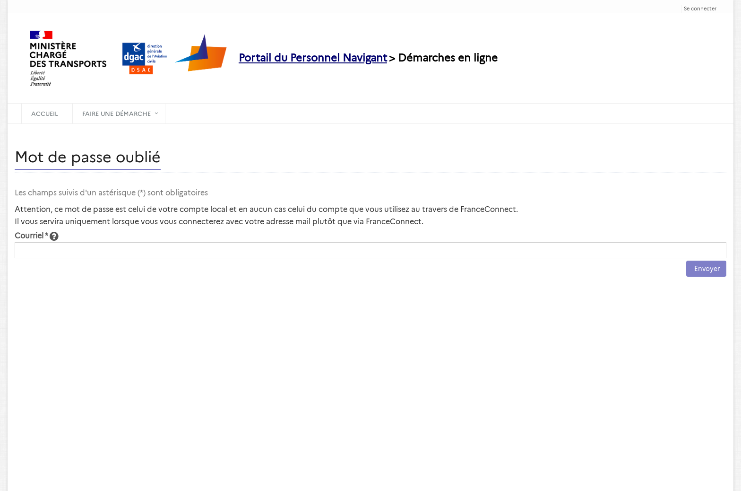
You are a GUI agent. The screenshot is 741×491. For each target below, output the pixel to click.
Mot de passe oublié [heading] (88, 157)
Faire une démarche (116, 113)
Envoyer (706, 268)
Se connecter (700, 8)
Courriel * (36, 235)
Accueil (44, 113)
